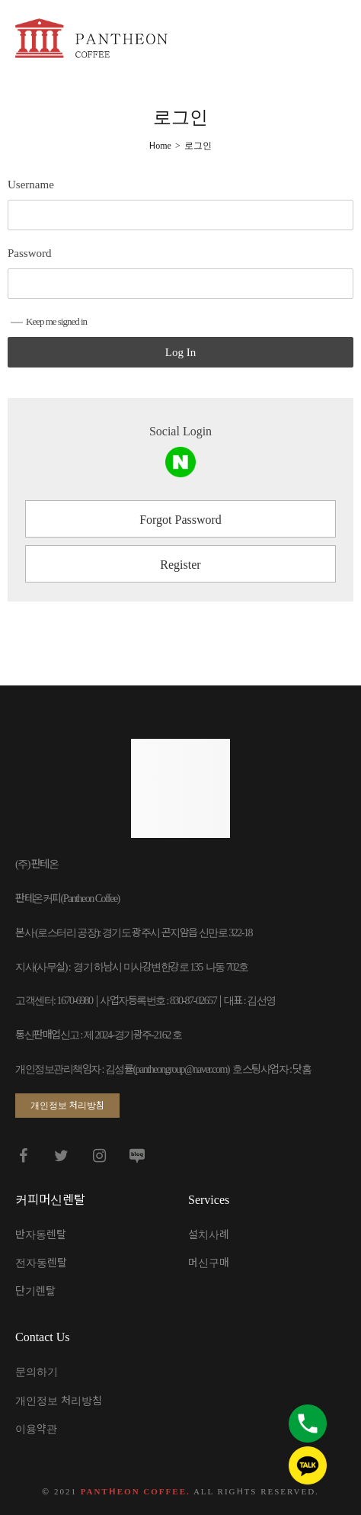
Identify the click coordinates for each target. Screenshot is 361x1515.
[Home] (160, 145)
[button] (67, 1105)
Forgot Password (180, 519)
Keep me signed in (49, 321)
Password (30, 253)
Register (180, 564)
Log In (180, 352)
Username (31, 184)
